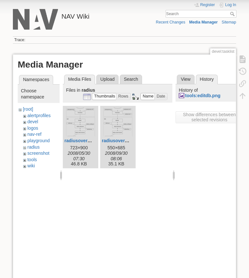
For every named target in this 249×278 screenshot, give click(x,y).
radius (33, 147)
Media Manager (203, 22)
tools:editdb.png (203, 95)
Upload (108, 79)
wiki (31, 165)
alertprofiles (39, 115)
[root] (28, 109)
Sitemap (229, 22)
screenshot (38, 153)
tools (32, 159)
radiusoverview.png (85, 140)
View (185, 79)
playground (38, 140)
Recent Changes (170, 22)
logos (32, 128)
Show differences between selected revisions (209, 117)
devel (32, 121)
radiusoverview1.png (124, 140)
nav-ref (34, 134)
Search (233, 14)
